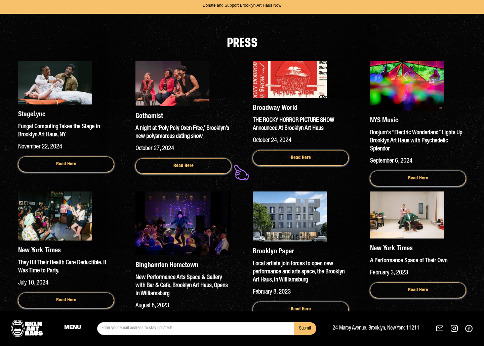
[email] (195, 328)
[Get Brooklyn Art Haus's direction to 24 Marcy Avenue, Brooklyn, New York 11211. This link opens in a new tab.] (384, 329)
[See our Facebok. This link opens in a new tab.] (469, 328)
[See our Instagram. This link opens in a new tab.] (454, 328)
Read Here (66, 164)
